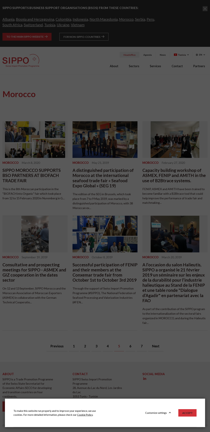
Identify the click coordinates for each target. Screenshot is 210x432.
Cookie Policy (85, 414)
